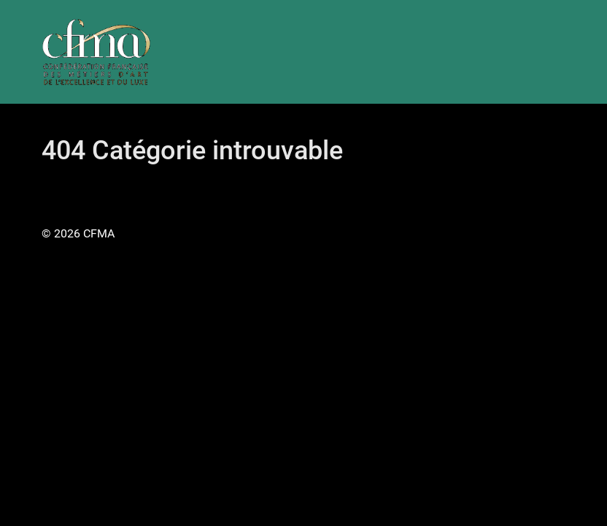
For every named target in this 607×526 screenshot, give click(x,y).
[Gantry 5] (96, 51)
